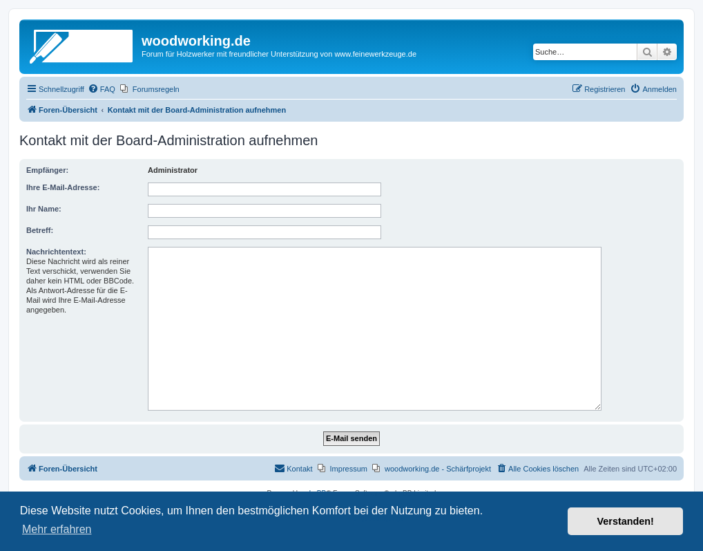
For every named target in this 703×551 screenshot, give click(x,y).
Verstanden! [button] (625, 521)
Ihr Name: (43, 209)
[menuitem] (101, 89)
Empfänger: (47, 170)
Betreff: (39, 230)
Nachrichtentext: (56, 252)
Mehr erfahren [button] (57, 529)
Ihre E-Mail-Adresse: (62, 187)
